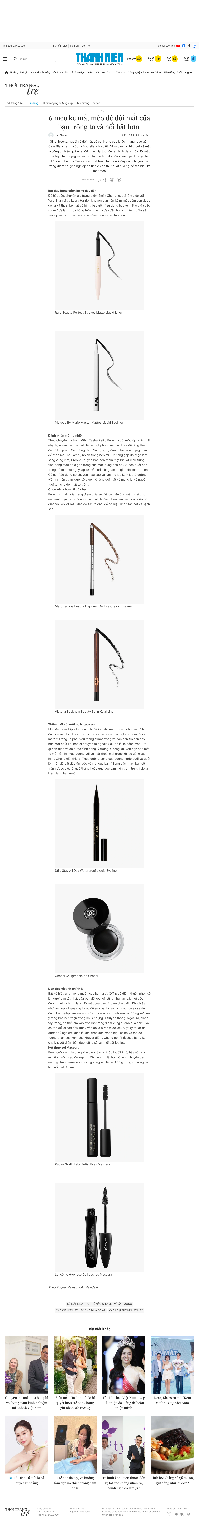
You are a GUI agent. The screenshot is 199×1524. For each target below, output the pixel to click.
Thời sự (14, 72)
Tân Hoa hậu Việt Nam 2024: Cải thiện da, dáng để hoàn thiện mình (124, 1402)
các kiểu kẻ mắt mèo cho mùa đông (80, 1310)
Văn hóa (100, 72)
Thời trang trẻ (184, 72)
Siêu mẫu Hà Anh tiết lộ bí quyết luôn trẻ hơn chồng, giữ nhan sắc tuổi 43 (75, 1402)
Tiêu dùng (169, 72)
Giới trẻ (69, 72)
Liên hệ (86, 45)
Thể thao (121, 72)
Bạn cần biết (60, 45)
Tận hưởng (83, 103)
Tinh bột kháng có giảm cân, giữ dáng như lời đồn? (172, 1480)
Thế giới (24, 72)
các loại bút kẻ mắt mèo (126, 1310)
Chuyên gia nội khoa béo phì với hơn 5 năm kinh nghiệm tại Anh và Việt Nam (26, 1402)
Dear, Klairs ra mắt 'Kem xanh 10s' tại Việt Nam (172, 1400)
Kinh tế (35, 72)
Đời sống (45, 72)
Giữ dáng (32, 103)
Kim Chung (61, 135)
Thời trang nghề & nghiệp (57, 103)
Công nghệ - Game (138, 72)
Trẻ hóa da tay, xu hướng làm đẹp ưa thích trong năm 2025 (75, 1483)
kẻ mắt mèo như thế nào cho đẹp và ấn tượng (99, 1303)
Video (158, 72)
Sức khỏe (57, 72)
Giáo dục (80, 72)
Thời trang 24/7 (14, 103)
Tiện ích (74, 45)
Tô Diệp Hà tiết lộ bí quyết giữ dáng (28, 1480)
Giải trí (110, 72)
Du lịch (90, 72)
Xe (152, 72)
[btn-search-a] (15, 59)
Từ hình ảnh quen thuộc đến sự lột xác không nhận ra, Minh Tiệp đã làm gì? (123, 1483)
